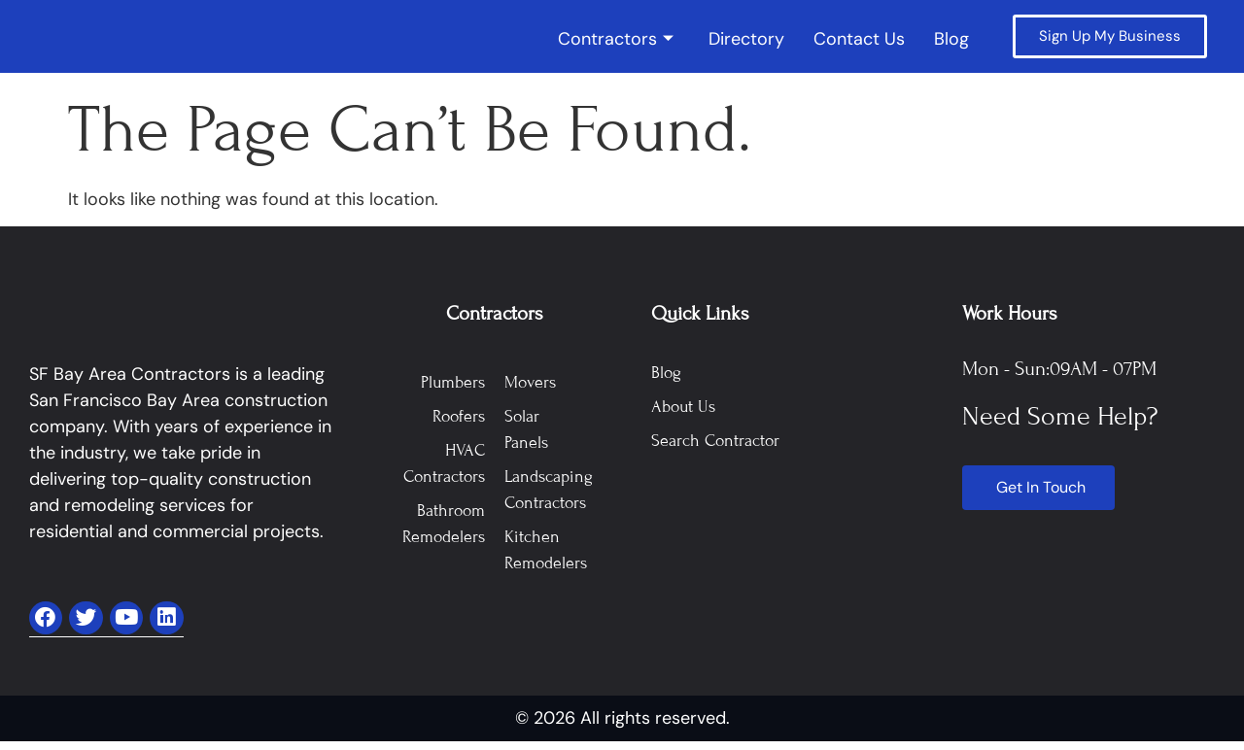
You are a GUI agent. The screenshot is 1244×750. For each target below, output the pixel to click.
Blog (951, 39)
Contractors (616, 39)
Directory (746, 39)
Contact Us (859, 39)
